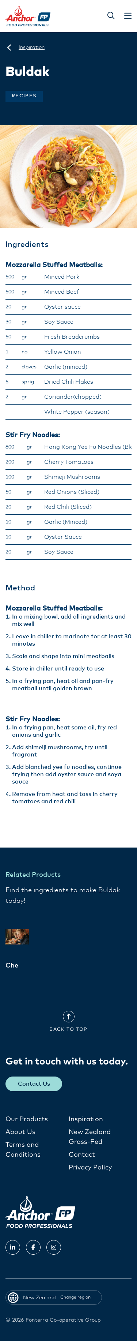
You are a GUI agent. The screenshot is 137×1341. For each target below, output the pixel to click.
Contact (82, 1155)
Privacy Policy (90, 1167)
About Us (20, 1132)
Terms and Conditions (23, 1150)
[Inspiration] (32, 47)
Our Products (26, 1119)
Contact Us (34, 1084)
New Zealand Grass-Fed (90, 1137)
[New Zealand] (9, 47)
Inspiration (86, 1119)
